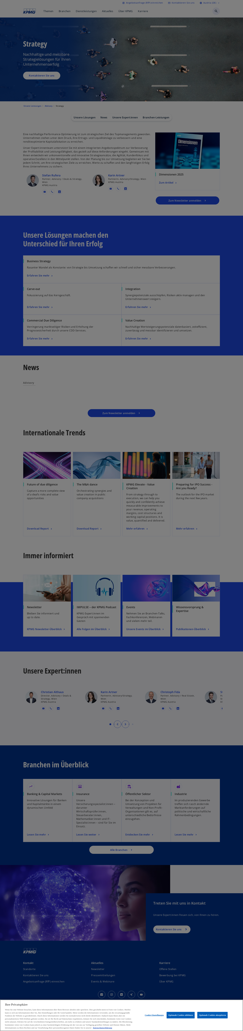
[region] (121, 1015)
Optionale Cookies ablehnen (180, 1015)
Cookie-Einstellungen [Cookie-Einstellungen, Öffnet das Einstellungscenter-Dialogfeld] (154, 1015)
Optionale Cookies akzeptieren (212, 1015)
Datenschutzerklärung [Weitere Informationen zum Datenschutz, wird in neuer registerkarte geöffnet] (102, 1028)
